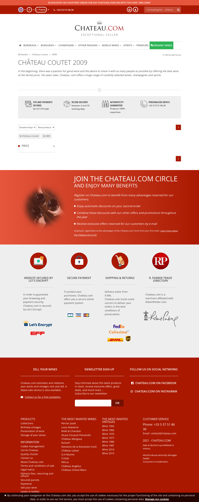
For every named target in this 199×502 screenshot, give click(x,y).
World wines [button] (111, 45)
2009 (46, 135)
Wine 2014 (108, 449)
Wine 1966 (108, 430)
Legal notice (27, 469)
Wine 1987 (108, 445)
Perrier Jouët (68, 423)
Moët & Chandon (71, 431)
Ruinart (65, 443)
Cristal (65, 458)
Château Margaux (71, 439)
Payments (26, 484)
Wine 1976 (108, 434)
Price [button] (36, 146)
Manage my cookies (157, 499)
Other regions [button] (89, 45)
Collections (27, 423)
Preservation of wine (32, 431)
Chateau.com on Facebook (153, 382)
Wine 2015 (108, 453)
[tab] (36, 146)
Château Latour (70, 450)
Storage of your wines (33, 435)
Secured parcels (30, 480)
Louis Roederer (70, 427)
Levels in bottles (30, 491)
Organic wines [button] (161, 45)
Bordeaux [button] (31, 45)
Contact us (27, 458)
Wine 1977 (108, 438)
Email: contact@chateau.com (159, 433)
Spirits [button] (128, 45)
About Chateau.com (32, 462)
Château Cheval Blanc (74, 470)
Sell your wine (29, 487)
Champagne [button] (67, 45)
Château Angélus (71, 466)
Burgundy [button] (48, 45)
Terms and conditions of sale (37, 466)
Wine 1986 (108, 442)
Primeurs (142, 45)
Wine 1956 (108, 426)
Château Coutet (29, 135)
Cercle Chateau (29, 450)
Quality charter (29, 454)
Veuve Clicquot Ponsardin (76, 435)
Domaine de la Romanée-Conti (79, 447)
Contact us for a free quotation (40, 397)
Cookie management (32, 446)
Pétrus (65, 462)
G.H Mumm (68, 454)
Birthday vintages (31, 427)
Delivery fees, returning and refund (37, 474)
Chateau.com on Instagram (154, 391)
